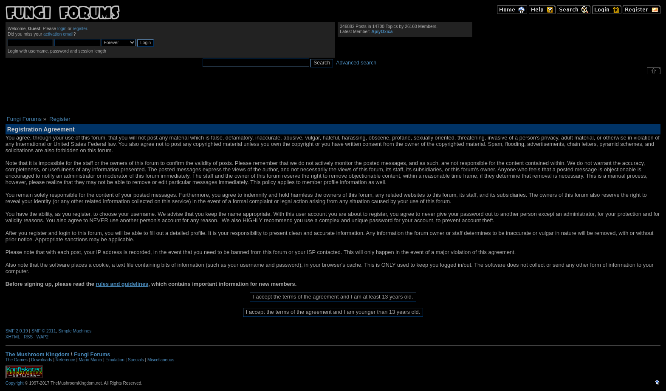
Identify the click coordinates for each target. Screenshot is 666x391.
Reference (65, 359)
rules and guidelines (122, 284)
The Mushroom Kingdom (38, 354)
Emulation (114, 359)
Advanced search (356, 63)
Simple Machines (74, 331)
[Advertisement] (333, 95)
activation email (58, 34)
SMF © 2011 (43, 331)
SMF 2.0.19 (17, 331)
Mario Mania (90, 359)
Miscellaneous (160, 359)
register (80, 28)
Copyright (15, 383)
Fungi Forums (92, 354)
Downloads (41, 359)
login (62, 28)
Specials (136, 359)
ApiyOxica (381, 31)
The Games (17, 359)
